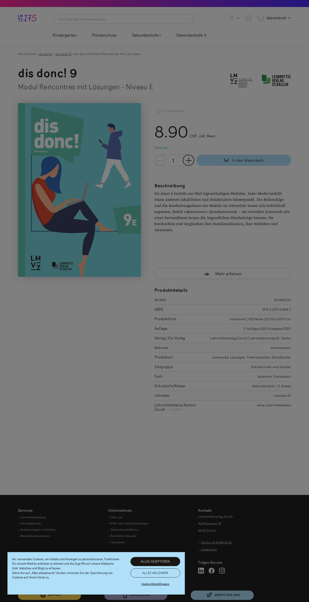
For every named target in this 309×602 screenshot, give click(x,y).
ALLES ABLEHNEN (155, 573)
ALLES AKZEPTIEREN (155, 561)
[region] (96, 573)
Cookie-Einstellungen (155, 584)
